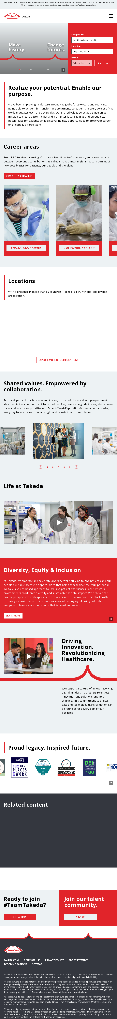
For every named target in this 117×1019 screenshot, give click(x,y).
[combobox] (92, 51)
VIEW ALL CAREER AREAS (19, 176)
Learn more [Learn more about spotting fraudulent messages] (61, 5)
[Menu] (111, 16)
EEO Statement (78, 988)
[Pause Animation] (111, 647)
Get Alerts (20, 945)
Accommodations (16, 992)
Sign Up (80, 945)
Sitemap (37, 992)
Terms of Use (32, 988)
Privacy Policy (54, 988)
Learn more (13, 615)
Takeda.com (11, 988)
